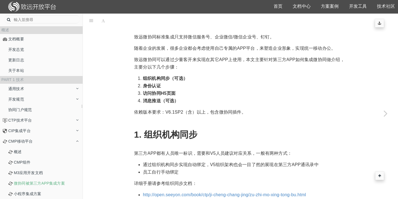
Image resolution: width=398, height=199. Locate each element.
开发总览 (16, 49)
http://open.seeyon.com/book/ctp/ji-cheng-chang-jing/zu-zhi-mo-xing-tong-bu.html (224, 181)
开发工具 (358, 6)
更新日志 (16, 60)
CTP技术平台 (43, 120)
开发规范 (43, 99)
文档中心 (302, 6)
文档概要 (16, 39)
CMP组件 (22, 162)
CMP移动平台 (43, 141)
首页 (278, 6)
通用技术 (43, 89)
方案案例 (330, 6)
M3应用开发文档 (28, 173)
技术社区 (386, 6)
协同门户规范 (20, 110)
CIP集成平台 (43, 131)
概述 (18, 152)
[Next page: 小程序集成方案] (385, 113)
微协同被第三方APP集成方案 (39, 183)
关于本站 (16, 70)
